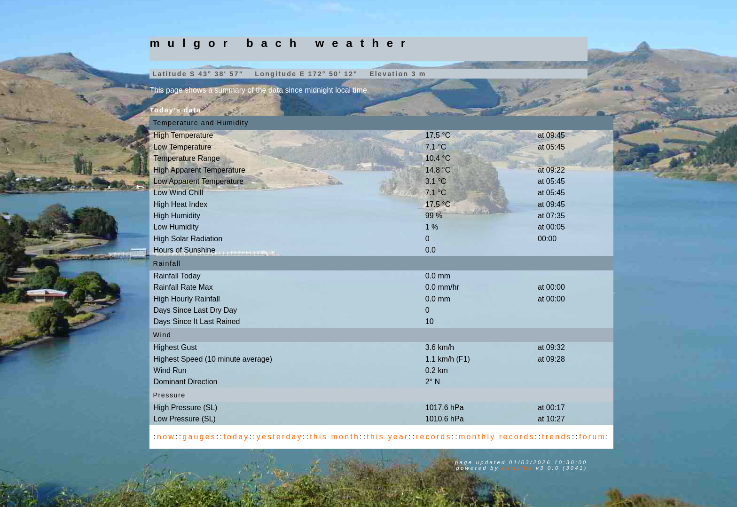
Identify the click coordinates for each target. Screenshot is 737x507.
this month (335, 437)
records (434, 437)
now (166, 437)
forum (592, 437)
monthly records (497, 437)
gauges (199, 437)
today (236, 437)
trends (557, 437)
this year (387, 437)
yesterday (280, 437)
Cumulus (517, 468)
